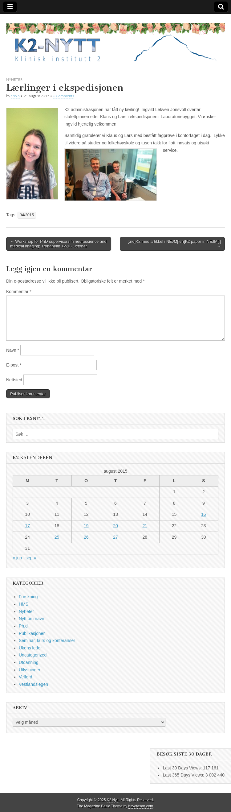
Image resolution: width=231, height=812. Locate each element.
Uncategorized (33, 654)
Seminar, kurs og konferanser (47, 640)
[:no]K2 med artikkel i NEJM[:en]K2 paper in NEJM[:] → (174, 244)
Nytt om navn (31, 618)
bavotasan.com (140, 806)
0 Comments (63, 95)
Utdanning (28, 662)
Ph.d (23, 626)
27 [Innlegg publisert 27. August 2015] (115, 537)
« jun (17, 557)
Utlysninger (29, 669)
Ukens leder (30, 647)
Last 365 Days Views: (184, 775)
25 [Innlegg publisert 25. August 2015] (57, 537)
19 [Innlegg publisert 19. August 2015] (86, 525)
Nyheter (14, 79)
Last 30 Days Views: (183, 767)
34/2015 (27, 215)
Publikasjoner (32, 633)
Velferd (25, 676)
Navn (12, 350)
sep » (31, 557)
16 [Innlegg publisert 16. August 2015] (203, 514)
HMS (23, 604)
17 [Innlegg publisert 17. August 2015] (27, 525)
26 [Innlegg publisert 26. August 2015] (86, 537)
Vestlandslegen (33, 684)
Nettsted (14, 379)
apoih (15, 95)
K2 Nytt (113, 800)
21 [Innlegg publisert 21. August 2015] (144, 525)
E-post (14, 364)
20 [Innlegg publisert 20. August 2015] (115, 525)
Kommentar (18, 291)
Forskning (28, 596)
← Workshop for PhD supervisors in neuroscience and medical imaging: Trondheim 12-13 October (58, 244)
